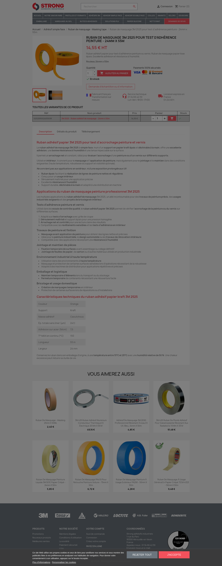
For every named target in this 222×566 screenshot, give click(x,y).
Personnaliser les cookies (64, 562)
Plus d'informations (41, 562)
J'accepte (174, 554)
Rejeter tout (142, 554)
